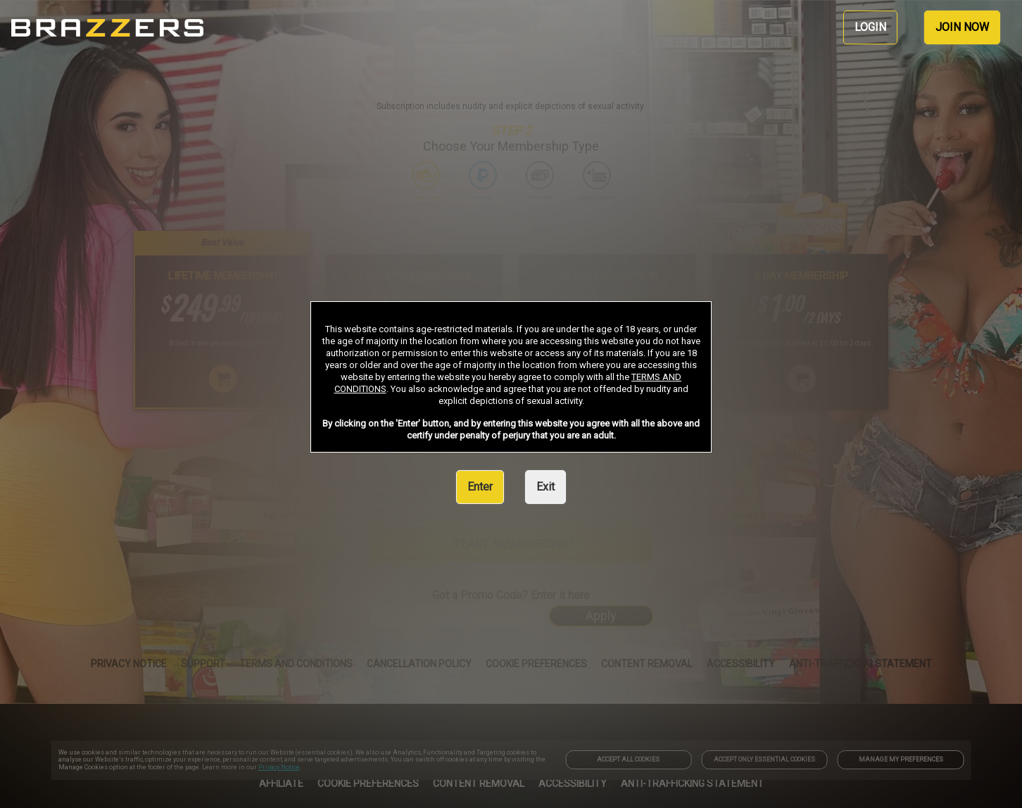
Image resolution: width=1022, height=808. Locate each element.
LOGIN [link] (870, 27)
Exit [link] (545, 486)
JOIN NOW (962, 27)
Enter (480, 486)
